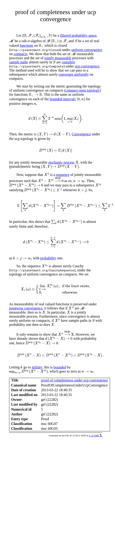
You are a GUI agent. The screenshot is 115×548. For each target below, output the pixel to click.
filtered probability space (78, 35)
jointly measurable (57, 58)
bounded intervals (63, 99)
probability (48, 258)
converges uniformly (74, 74)
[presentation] (37, 36)
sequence (63, 175)
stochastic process (61, 162)
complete (68, 62)
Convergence (81, 134)
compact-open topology (82, 90)
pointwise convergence (25, 308)
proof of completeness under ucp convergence (74, 380)
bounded (60, 367)
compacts (20, 54)
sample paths (18, 62)
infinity (37, 367)
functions (26, 45)
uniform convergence (86, 50)
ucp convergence (87, 66)
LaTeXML (95, 435)
